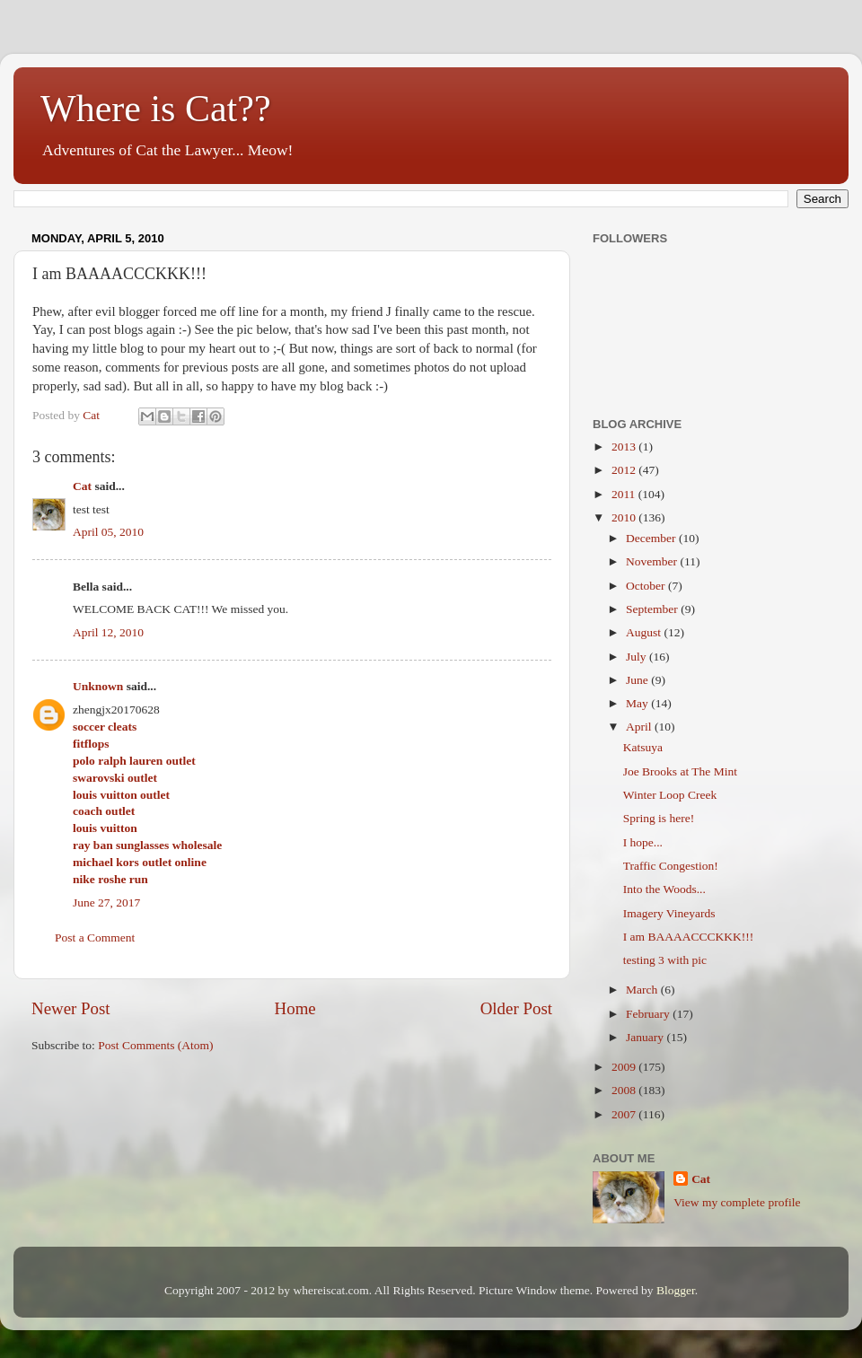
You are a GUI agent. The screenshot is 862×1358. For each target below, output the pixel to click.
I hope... (643, 842)
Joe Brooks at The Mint (680, 771)
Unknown (98, 686)
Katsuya (643, 747)
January (646, 1037)
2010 (624, 517)
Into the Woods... (664, 889)
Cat (82, 486)
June (638, 680)
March (643, 989)
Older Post (516, 1008)
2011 (624, 494)
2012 (624, 470)
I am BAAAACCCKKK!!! (688, 936)
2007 (624, 1114)
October (647, 585)
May (638, 703)
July (637, 656)
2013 (624, 446)
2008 (624, 1090)
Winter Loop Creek (670, 795)
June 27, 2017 (106, 902)
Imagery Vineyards (669, 913)
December (652, 538)
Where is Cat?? (155, 108)
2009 (624, 1066)
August (645, 632)
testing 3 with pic (665, 960)
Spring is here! (658, 818)
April (640, 726)
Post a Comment (95, 937)
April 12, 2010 (108, 632)
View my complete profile (736, 1202)
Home (295, 1008)
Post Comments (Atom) (155, 1045)
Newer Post (70, 1008)
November (653, 561)
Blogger (675, 1290)
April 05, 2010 (108, 532)
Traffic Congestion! (670, 865)
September (653, 609)
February (649, 1014)
